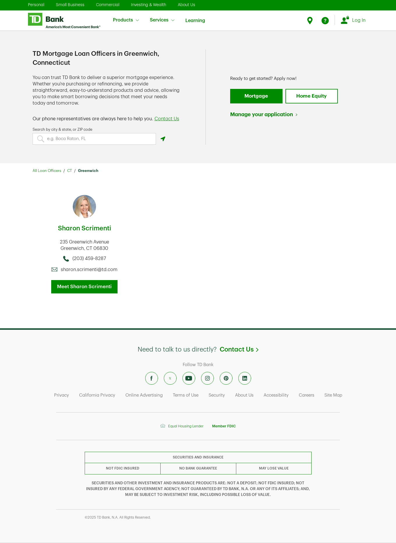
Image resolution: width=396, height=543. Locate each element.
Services (162, 20)
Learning (195, 17)
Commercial (107, 5)
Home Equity (311, 96)
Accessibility (276, 395)
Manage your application (261, 114)
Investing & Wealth (148, 5)
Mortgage (256, 96)
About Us (186, 5)
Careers (306, 395)
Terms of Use (185, 395)
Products (126, 20)
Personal (36, 5)
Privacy (61, 395)
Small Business (70, 5)
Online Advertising (144, 395)
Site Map (333, 395)
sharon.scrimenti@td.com (89, 269)
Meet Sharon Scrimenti (84, 286)
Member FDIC (224, 426)
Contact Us (239, 349)
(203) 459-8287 (89, 258)
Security (217, 395)
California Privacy (97, 395)
